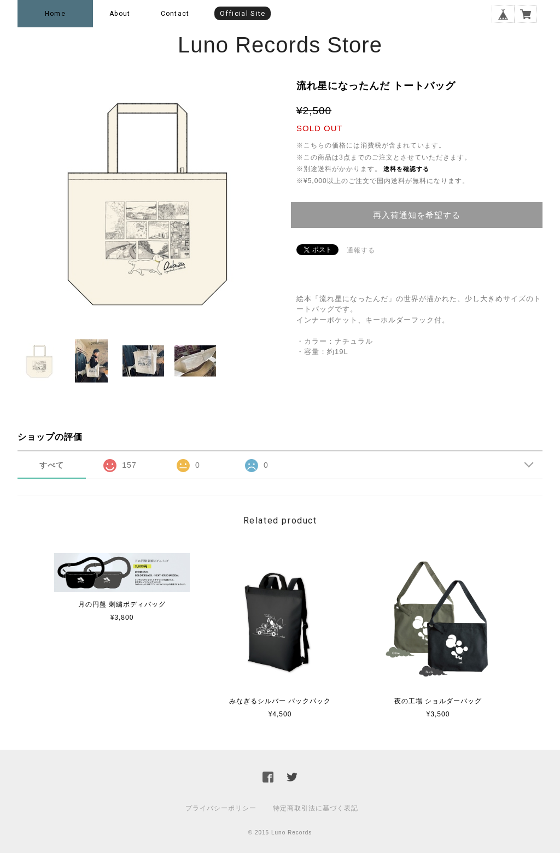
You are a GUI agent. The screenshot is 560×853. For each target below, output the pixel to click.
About (119, 13)
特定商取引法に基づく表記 (315, 808)
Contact (175, 13)
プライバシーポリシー (220, 808)
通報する (361, 250)
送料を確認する (406, 169)
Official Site (243, 13)
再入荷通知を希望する (416, 215)
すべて (51, 465)
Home (55, 13)
